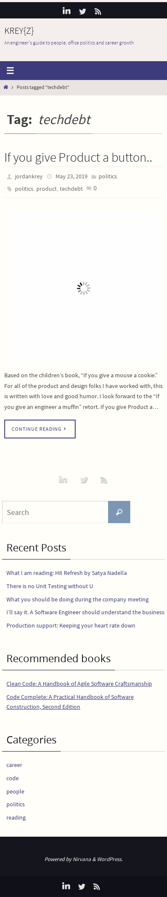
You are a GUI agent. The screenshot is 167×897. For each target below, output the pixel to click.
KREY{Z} (19, 30)
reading (16, 817)
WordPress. (110, 859)
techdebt (71, 188)
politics (108, 176)
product (46, 188)
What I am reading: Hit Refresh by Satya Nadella (66, 573)
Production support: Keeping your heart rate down (70, 625)
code (12, 778)
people (15, 791)
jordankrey (29, 176)
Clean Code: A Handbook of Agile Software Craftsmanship (79, 683)
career (14, 765)
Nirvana (82, 859)
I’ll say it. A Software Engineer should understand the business (85, 612)
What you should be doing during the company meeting (77, 599)
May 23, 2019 (72, 176)
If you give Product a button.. (78, 157)
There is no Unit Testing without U (49, 586)
